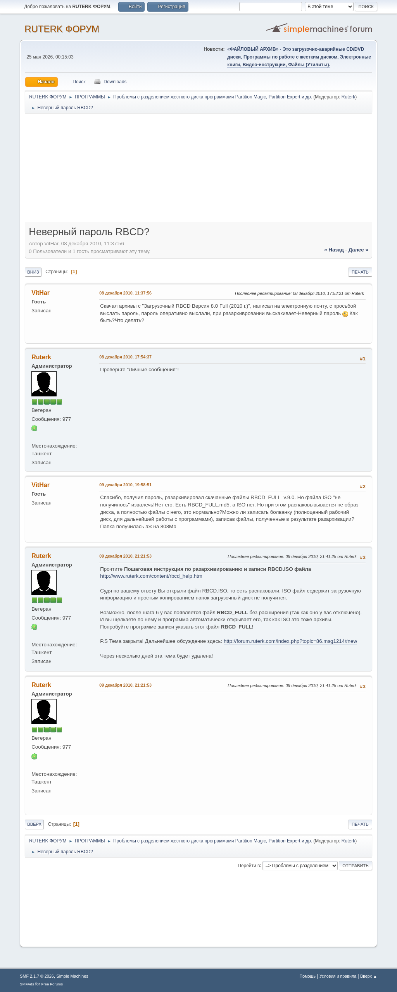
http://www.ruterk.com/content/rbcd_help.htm (151, 576)
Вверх (34, 824)
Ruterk (348, 97)
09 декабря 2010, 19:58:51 (125, 484)
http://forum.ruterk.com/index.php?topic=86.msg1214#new (290, 641)
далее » (358, 250)
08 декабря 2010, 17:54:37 (125, 357)
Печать (360, 272)
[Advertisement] (198, 170)
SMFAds (27, 984)
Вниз (33, 272)
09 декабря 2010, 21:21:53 (125, 556)
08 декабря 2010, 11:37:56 (125, 293)
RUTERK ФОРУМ (61, 29)
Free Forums (52, 984)
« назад (334, 250)
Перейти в (249, 865)
